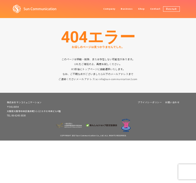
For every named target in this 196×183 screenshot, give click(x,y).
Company (109, 8)
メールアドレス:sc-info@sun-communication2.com (106, 79)
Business (126, 8)
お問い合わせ (172, 102)
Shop (141, 8)
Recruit (171, 9)
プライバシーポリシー (150, 102)
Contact (155, 8)
